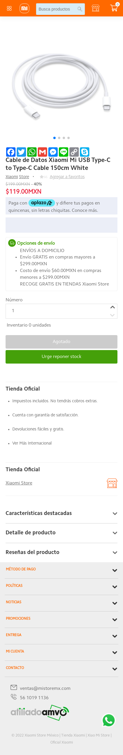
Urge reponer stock (61, 356)
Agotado (61, 342)
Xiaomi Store (19, 483)
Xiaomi (12, 177)
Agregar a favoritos (67, 177)
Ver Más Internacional (32, 443)
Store (24, 177)
